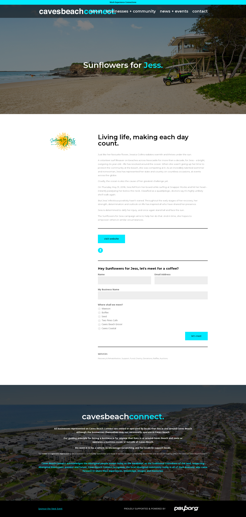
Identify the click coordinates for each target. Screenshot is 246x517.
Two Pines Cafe (108, 320)
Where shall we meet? (110, 304)
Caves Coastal (107, 328)
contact (200, 11)
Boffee (103, 312)
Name (101, 274)
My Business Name (108, 289)
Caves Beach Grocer (110, 324)
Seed (102, 316)
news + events (174, 11)
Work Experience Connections (123, 2)
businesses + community (131, 11)
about (96, 11)
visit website (111, 238)
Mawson (104, 308)
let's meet (196, 335)
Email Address (163, 274)
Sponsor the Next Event (50, 508)
